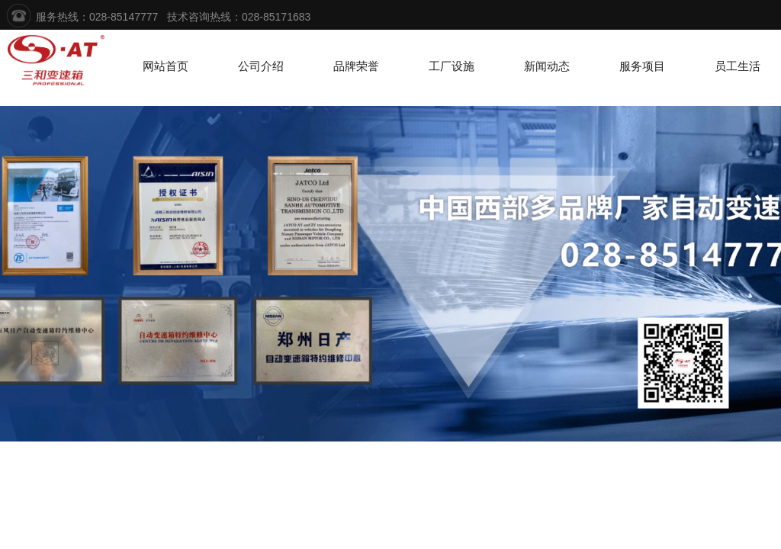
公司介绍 (261, 66)
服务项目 (642, 66)
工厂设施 (451, 66)
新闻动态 (547, 66)
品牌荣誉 (356, 66)
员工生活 (737, 66)
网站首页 (165, 66)
